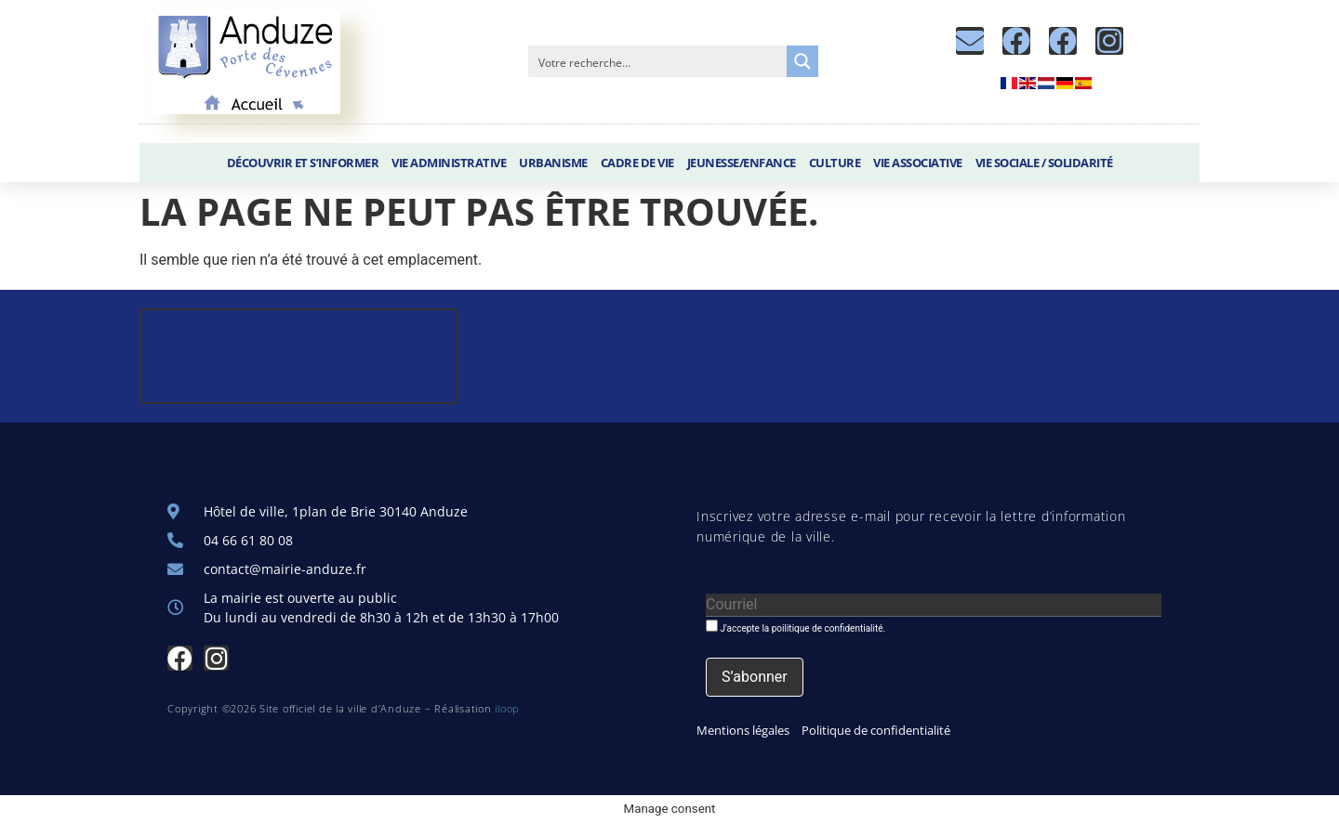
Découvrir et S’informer (303, 162)
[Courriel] (933, 605)
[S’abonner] (754, 677)
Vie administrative (448, 162)
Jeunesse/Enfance (741, 162)
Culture (835, 162)
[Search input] (658, 61)
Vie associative (917, 162)
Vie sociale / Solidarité (1044, 162)
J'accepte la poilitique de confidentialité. (795, 627)
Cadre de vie (637, 162)
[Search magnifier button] (802, 61)
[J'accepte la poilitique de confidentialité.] (712, 626)
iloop (507, 708)
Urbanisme (553, 162)
